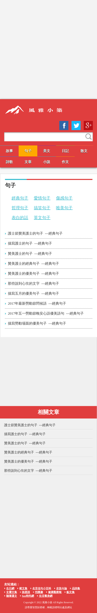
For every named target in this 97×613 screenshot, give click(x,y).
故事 (9, 151)
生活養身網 (45, 595)
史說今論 (61, 588)
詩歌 (9, 162)
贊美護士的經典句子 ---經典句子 (33, 264)
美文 (46, 151)
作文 (65, 162)
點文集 (71, 592)
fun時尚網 (28, 595)
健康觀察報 (55, 592)
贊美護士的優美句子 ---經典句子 (33, 274)
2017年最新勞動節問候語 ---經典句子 (37, 303)
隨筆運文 (11, 595)
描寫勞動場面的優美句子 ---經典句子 (37, 323)
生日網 (10, 588)
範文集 (23, 588)
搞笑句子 (42, 208)
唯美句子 (64, 208)
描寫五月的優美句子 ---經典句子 (33, 293)
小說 (46, 162)
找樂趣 (39, 592)
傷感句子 (64, 198)
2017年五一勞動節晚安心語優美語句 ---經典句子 (46, 313)
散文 (83, 151)
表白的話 (20, 217)
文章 (28, 162)
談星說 (26, 592)
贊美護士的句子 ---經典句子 (30, 254)
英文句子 (42, 217)
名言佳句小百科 (41, 588)
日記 (65, 151)
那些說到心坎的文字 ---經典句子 (33, 284)
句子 (28, 151)
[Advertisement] (48, 49)
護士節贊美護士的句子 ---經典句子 (35, 233)
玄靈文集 (11, 592)
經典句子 (20, 198)
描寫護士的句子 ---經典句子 (30, 243)
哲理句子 (20, 208)
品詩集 (76, 588)
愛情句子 (42, 198)
